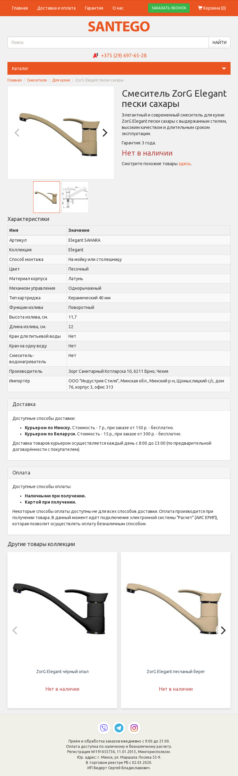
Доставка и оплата (56, 8)
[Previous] (17, 132)
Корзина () (212, 8)
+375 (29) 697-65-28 (124, 55)
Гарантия (94, 8)
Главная (20, 8)
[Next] (104, 132)
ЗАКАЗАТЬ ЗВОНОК (169, 8)
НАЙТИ (220, 42)
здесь (184, 163)
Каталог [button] (121, 68)
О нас (118, 8)
